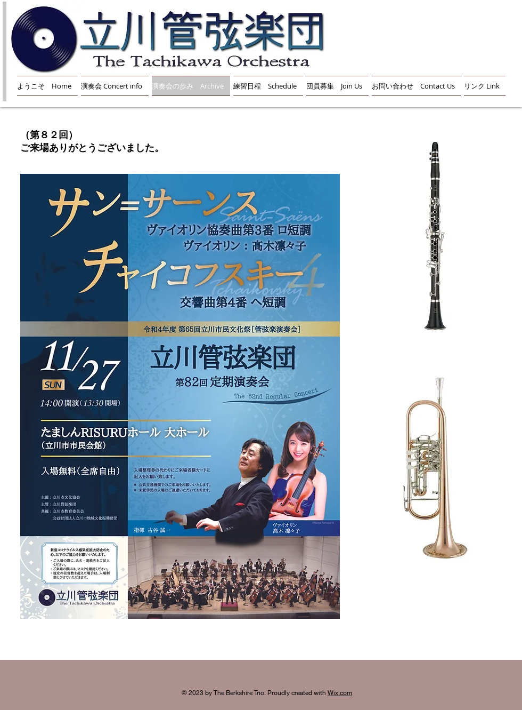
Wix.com (340, 693)
